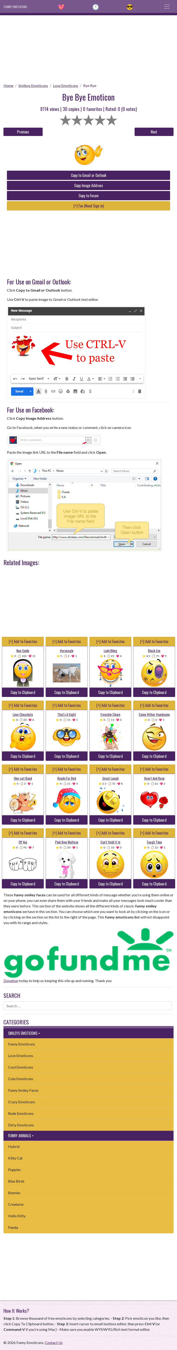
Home (8, 85)
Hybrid (14, 1146)
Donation (10, 980)
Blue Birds (16, 1181)
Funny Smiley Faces (23, 1090)
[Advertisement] (88, 47)
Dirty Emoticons (21, 1125)
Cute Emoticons (20, 1078)
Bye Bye (89, 85)
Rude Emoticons (21, 1113)
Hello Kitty (17, 1216)
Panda (13, 1227)
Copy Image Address (88, 185)
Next (154, 132)
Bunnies (14, 1192)
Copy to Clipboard (23, 692)
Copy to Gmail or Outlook (88, 175)
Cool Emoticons (20, 1067)
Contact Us (54, 1342)
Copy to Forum (89, 195)
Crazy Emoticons (21, 1102)
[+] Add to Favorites (23, 641)
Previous (23, 132)
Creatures (16, 1204)
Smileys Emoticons (33, 85)
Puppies (14, 1169)
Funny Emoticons (21, 1044)
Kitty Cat (15, 1158)
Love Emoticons (65, 85)
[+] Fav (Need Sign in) (89, 206)
